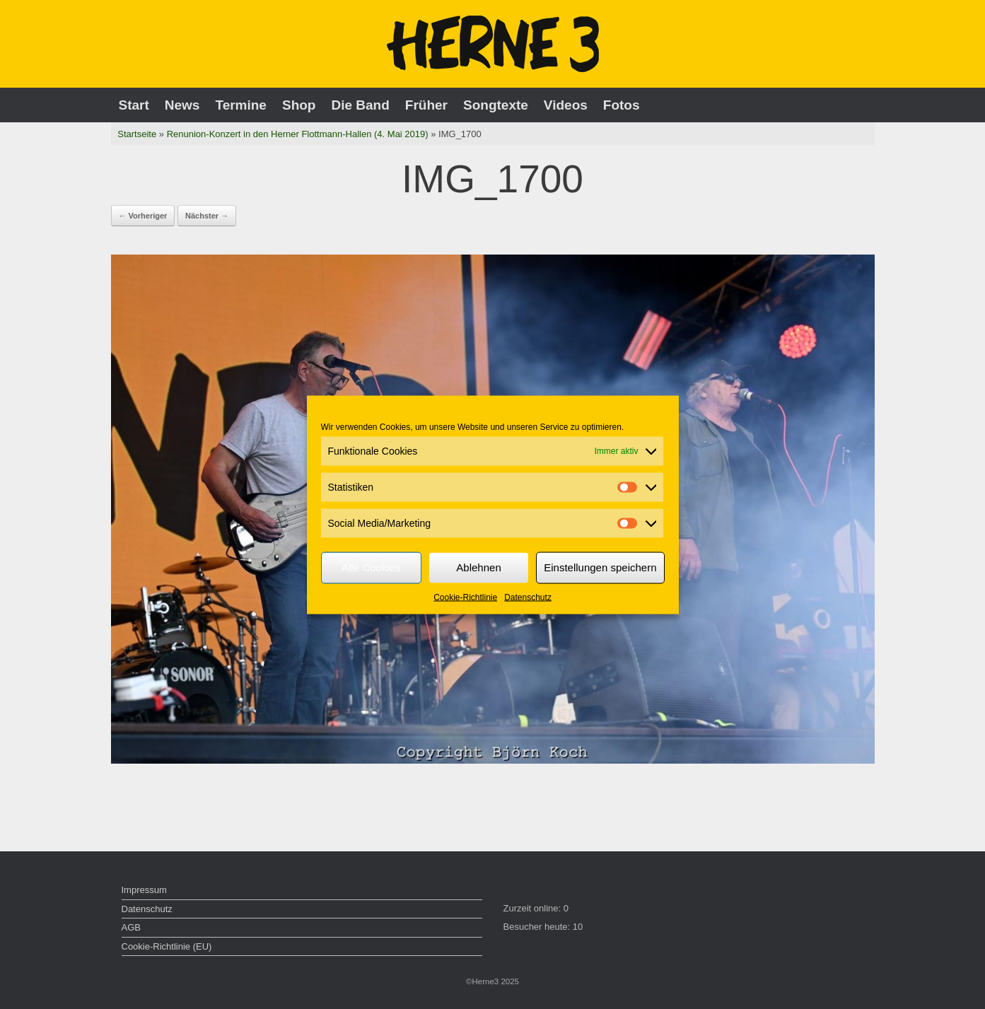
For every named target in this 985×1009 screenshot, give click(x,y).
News (182, 105)
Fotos (621, 105)
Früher (426, 105)
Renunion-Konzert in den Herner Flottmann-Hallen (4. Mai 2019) (298, 134)
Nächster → (206, 215)
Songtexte (495, 105)
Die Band (360, 105)
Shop (299, 105)
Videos (566, 105)
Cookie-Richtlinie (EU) (167, 946)
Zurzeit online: (533, 908)
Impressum (144, 890)
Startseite (136, 134)
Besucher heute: (538, 926)
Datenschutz (528, 597)
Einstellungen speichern (600, 567)
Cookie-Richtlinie (465, 597)
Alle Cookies (371, 567)
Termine (241, 105)
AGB (131, 927)
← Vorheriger (143, 215)
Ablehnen (478, 567)
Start (134, 105)
